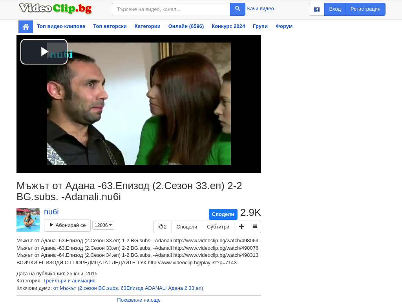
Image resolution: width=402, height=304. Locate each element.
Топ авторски (109, 26)
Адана (175, 288)
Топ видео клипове (61, 26)
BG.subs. (108, 288)
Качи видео (260, 8)
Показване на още (139, 300)
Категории (148, 26)
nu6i (51, 211)
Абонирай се (67, 225)
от (55, 288)
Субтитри (218, 227)
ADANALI (156, 288)
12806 (103, 225)
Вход (335, 9)
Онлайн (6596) (186, 26)
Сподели (223, 214)
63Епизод (132, 288)
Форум (284, 26)
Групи (260, 26)
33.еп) (196, 288)
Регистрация (365, 9)
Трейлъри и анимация (69, 281)
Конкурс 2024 (228, 26)
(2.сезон (87, 288)
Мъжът (68, 288)
